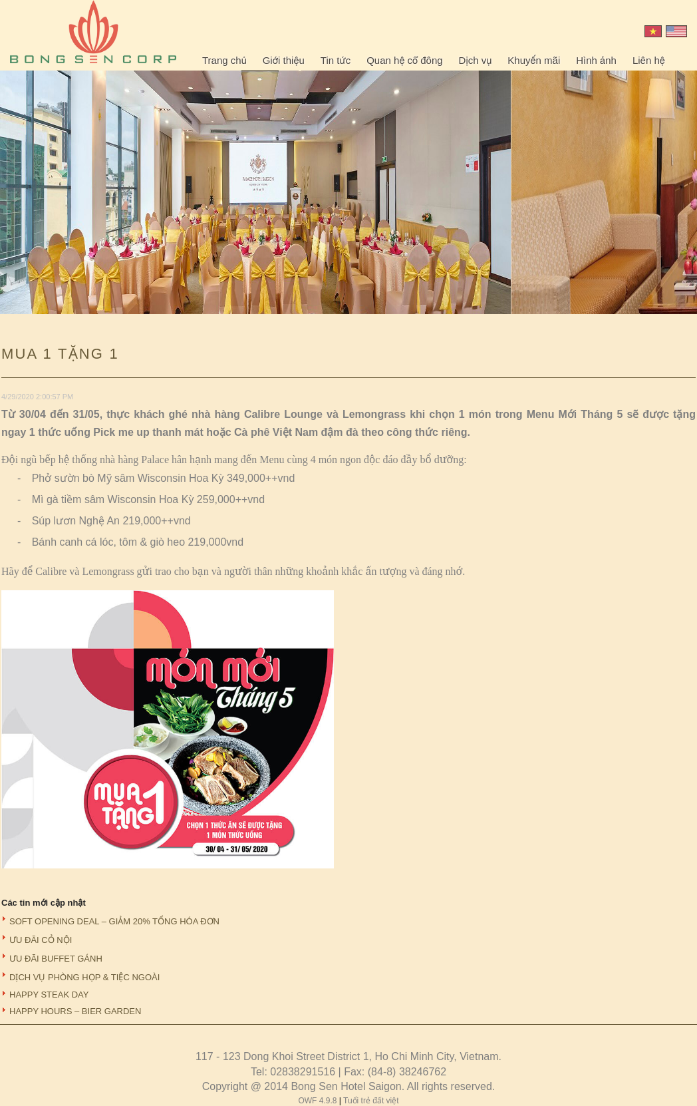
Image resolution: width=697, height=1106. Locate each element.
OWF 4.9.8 (318, 1100)
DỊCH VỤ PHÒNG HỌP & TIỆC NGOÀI (84, 977)
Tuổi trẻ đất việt (371, 1100)
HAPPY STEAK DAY (48, 995)
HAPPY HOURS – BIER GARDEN (75, 1011)
